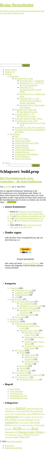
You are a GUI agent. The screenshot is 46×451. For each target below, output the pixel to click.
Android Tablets (16, 299)
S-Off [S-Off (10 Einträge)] (16, 432)
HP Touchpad (20, 317)
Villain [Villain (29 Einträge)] (22, 437)
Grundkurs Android (22, 293)
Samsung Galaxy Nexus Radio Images (34, 347)
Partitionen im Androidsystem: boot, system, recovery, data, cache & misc (26, 213)
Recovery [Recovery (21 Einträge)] (9, 429)
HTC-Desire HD (21, 373)
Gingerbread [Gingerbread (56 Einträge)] (11, 416)
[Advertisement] (23, 39)
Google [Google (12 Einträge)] (21, 417)
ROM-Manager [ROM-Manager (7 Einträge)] (26, 429)
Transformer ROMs (27, 315)
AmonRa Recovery (22, 152)
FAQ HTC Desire (22, 139)
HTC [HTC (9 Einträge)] (41, 417)
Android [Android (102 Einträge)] (20, 408)
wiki (16, 297)
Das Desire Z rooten (27, 116)
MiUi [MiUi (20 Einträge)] (17, 422)
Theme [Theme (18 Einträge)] (26, 435)
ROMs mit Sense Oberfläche (31, 358)
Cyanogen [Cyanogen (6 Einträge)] (29, 414)
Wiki (17, 136)
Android (8, 74)
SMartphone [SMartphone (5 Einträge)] (19, 435)
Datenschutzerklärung (13, 448)
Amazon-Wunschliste (30, 263)
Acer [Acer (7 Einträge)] (10, 409)
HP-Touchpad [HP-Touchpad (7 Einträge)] (35, 417)
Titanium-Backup (21, 145)
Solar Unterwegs (16, 391)
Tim (11, 216)
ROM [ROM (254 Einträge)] (17, 428)
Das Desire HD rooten (28, 112)
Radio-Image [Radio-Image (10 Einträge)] (40, 425)
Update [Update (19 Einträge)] (15, 437)
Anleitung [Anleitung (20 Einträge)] (9, 411)
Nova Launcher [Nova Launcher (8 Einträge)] (24, 423)
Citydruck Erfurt (16, 393)
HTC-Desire (19, 350)
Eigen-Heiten (15, 389)
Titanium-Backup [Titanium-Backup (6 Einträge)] (34, 435)
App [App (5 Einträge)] (15, 411)
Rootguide (24, 366)
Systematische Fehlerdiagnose (26, 154)
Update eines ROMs (23, 141)
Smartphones (15, 321)
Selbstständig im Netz (18, 396)
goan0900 (7, 187)
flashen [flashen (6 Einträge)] (42, 414)
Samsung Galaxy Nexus (29, 330)
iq (10, 218)
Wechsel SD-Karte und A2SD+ (27, 143)
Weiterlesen (11, 202)
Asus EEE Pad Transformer (25, 308)
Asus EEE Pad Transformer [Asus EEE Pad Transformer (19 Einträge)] (32, 411)
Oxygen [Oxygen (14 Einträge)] (15, 425)
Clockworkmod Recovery (25, 150)
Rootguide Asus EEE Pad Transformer (30, 127)
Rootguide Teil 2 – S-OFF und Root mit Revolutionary (32, 84)
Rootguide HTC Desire (24, 78)
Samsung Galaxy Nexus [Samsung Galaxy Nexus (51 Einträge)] (30, 431)
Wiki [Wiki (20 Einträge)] (27, 437)
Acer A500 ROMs (27, 304)
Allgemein (14, 288)
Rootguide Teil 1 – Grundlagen (32, 81)
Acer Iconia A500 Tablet (24, 301)
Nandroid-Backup (22, 147)
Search (7, 163)
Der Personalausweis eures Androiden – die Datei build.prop (21, 180)
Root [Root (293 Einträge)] (34, 428)
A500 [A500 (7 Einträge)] (6, 409)
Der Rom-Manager (22, 156)
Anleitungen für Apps (23, 290)
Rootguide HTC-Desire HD (25, 110)
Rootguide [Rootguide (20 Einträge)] (9, 432)
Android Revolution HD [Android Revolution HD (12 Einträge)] (34, 409)
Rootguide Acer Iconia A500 (26, 121)
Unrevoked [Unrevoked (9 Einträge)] (8, 437)
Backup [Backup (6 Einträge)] (12, 414)
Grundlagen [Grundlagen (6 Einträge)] (27, 417)
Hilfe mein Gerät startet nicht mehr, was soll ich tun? (26, 226)
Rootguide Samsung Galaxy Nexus (28, 119)
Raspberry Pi (10, 72)
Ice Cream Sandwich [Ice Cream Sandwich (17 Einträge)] (25, 420)
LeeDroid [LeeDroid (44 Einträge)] (9, 422)
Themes (23, 368)
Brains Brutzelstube (14, 441)
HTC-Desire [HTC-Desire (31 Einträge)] (10, 419)
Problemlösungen (21, 295)
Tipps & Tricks (25, 370)
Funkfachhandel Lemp (18, 398)
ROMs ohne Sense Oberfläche (32, 363)
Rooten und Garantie (23, 159)
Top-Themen (15, 134)
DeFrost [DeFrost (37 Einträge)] (36, 413)
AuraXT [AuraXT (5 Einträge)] (7, 414)
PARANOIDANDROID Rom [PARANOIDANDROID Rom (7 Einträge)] (26, 425)
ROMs (22, 353)
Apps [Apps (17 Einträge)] (18, 411)
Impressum (9, 446)
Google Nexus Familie (24, 324)
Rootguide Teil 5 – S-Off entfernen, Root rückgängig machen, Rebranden (30, 100)
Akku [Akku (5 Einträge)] (13, 408)
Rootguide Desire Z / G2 (24, 114)
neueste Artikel (11, 70)
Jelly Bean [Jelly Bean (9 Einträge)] (36, 420)
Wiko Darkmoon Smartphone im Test (30, 216)
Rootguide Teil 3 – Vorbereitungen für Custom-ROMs (31, 89)
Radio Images (30, 355)
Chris (12, 220)
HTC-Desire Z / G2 (22, 377)
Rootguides (14, 76)
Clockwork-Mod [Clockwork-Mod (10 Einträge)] (20, 414)
